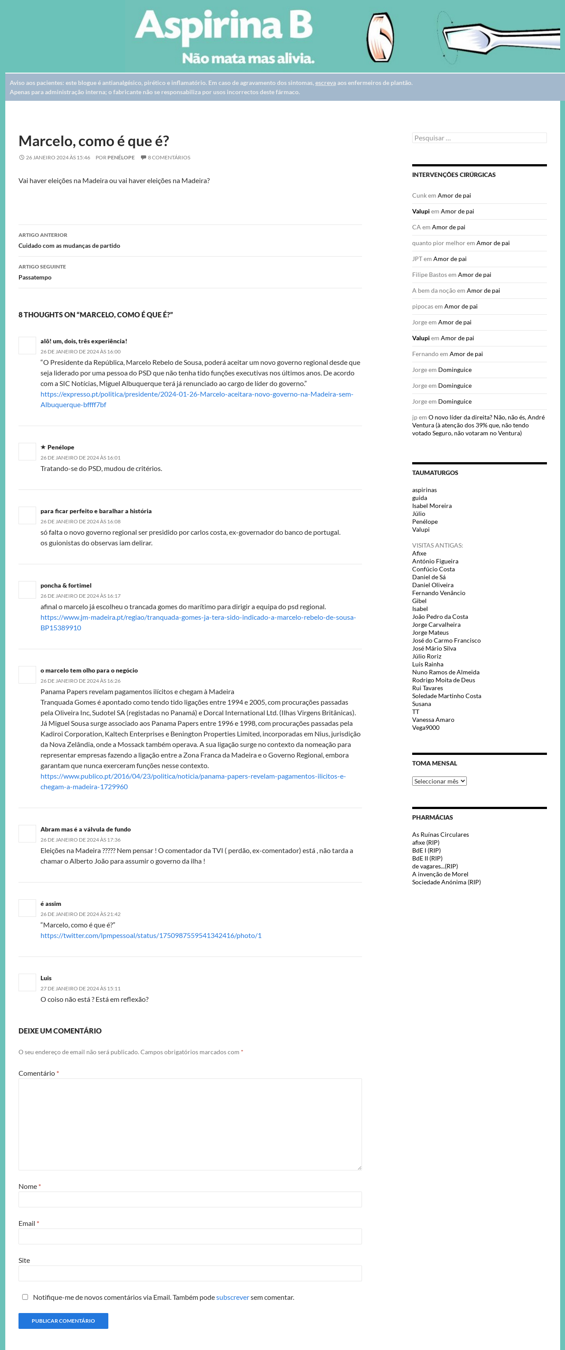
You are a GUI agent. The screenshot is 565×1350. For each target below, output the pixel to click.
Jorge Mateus (430, 632)
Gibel (419, 600)
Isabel (420, 608)
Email (28, 1223)
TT (415, 711)
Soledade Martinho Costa (446, 695)
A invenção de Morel (440, 874)
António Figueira (435, 561)
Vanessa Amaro (433, 719)
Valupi (421, 211)
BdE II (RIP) (427, 858)
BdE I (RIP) (426, 850)
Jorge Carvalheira (436, 624)
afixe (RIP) (425, 842)
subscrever (232, 1297)
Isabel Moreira (432, 505)
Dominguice (455, 369)
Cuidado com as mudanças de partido (190, 239)
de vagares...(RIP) (435, 866)
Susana (421, 703)
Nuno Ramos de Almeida (446, 672)
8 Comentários (169, 157)
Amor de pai (454, 195)
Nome (29, 1186)
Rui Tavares (427, 688)
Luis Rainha (427, 664)
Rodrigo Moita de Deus (443, 680)
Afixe (419, 553)
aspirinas (424, 489)
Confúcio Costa (433, 569)
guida (419, 497)
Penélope (121, 157)
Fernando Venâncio (438, 592)
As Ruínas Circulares (440, 834)
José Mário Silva (434, 648)
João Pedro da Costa (440, 616)
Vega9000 (425, 727)
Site (24, 1260)
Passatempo (190, 271)
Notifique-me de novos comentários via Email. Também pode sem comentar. (156, 1297)
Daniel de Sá (429, 577)
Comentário (38, 1073)
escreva (325, 82)
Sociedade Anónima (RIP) (446, 882)
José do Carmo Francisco (446, 640)
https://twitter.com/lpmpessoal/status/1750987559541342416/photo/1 (151, 935)
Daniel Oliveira (433, 585)
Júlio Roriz (426, 656)
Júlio (418, 513)
